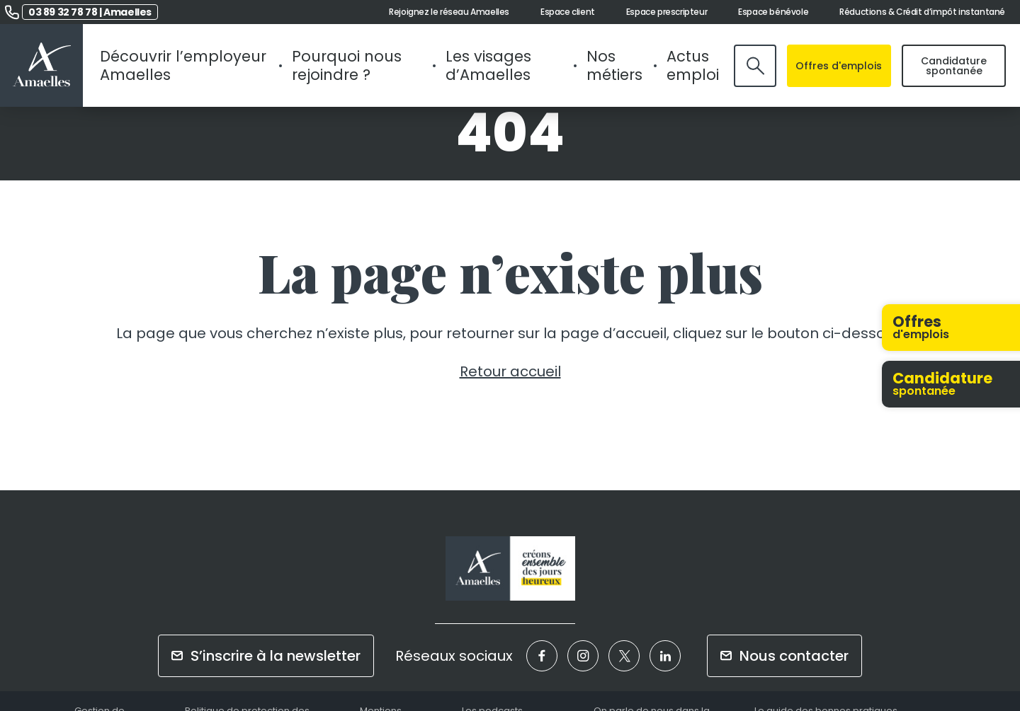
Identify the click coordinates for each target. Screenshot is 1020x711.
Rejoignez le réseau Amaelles (449, 12)
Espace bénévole (773, 12)
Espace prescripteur (666, 12)
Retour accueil (510, 371)
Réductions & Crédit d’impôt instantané (922, 12)
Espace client (567, 12)
